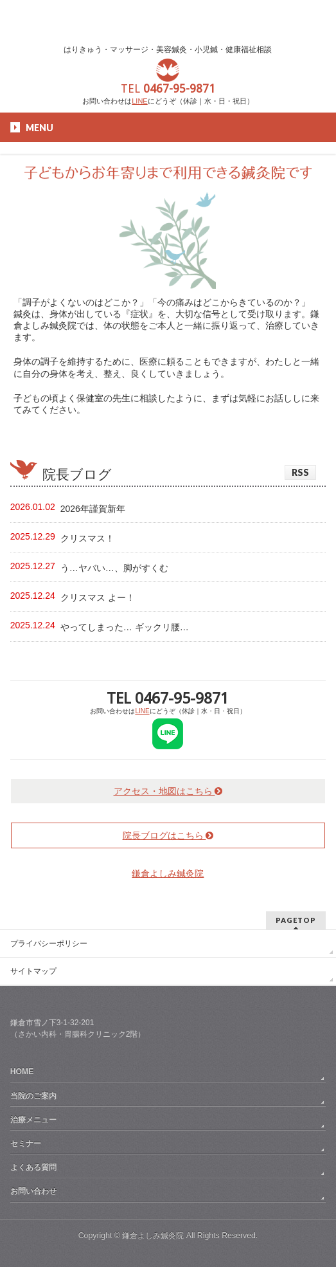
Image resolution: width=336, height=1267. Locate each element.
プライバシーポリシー (48, 943)
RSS (300, 472)
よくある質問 (33, 1167)
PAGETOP (296, 920)
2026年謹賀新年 (92, 509)
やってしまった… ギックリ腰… (124, 627)
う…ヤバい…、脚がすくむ (114, 568)
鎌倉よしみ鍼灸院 (168, 873)
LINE (139, 101)
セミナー (25, 1143)
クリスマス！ (87, 538)
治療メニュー (33, 1119)
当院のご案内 (33, 1095)
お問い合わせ (33, 1191)
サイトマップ (33, 971)
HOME (22, 1071)
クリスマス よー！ (97, 597)
